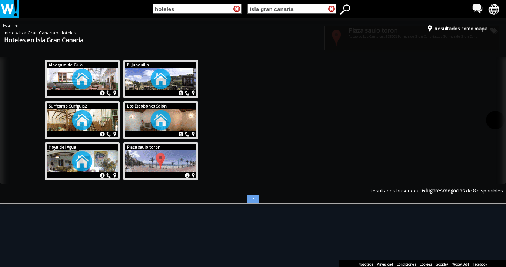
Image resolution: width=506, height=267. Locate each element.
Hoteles (68, 33)
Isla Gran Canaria (37, 33)
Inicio (10, 33)
